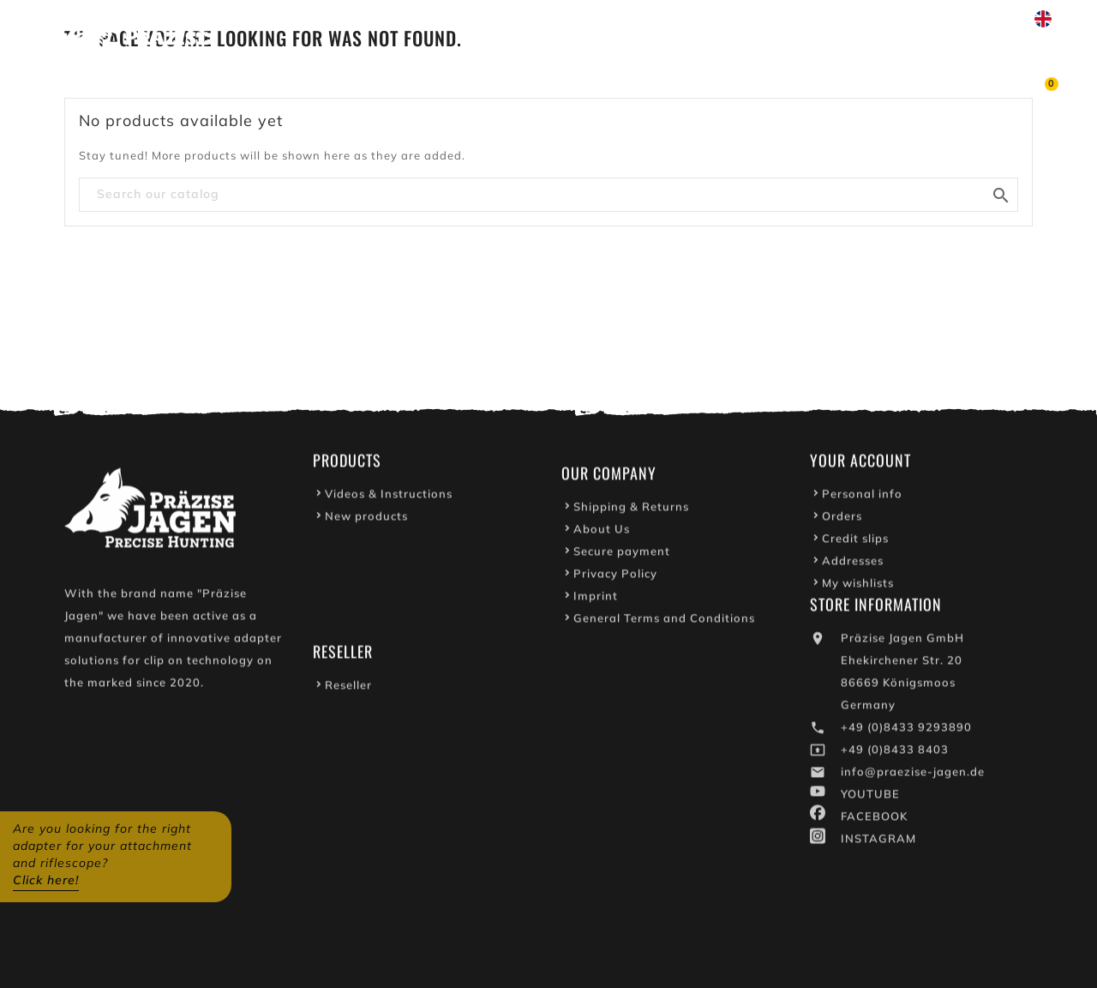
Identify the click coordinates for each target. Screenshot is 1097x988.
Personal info (862, 496)
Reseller (348, 688)
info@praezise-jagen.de (913, 774)
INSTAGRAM (878, 841)
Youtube (716, 18)
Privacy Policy (615, 576)
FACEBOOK (874, 819)
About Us (601, 532)
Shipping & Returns (631, 509)
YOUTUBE (870, 797)
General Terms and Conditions (664, 621)
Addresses (853, 563)
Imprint (595, 598)
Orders (842, 519)
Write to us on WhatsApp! (853, 18)
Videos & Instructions (389, 496)
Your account (860, 463)
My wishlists (858, 586)
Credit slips (855, 541)
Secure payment (621, 554)
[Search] (548, 194)
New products (366, 519)
